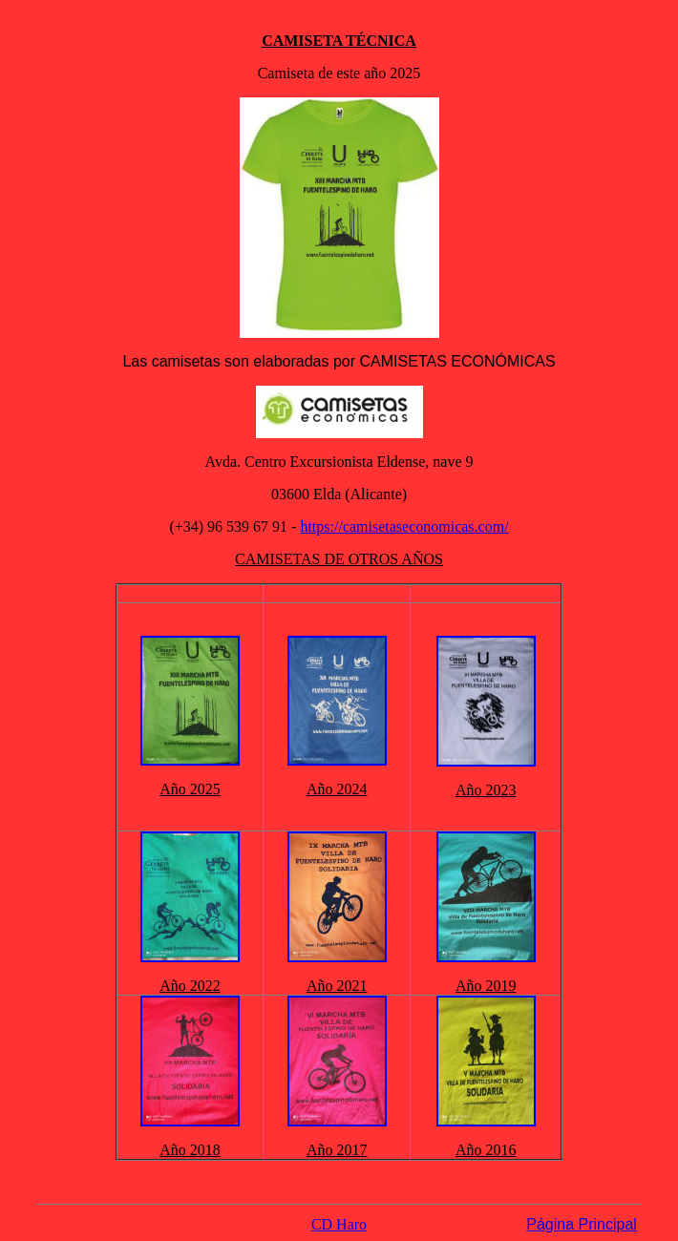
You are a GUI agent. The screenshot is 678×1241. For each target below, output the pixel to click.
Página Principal (581, 1224)
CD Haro (339, 1224)
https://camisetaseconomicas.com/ (404, 526)
